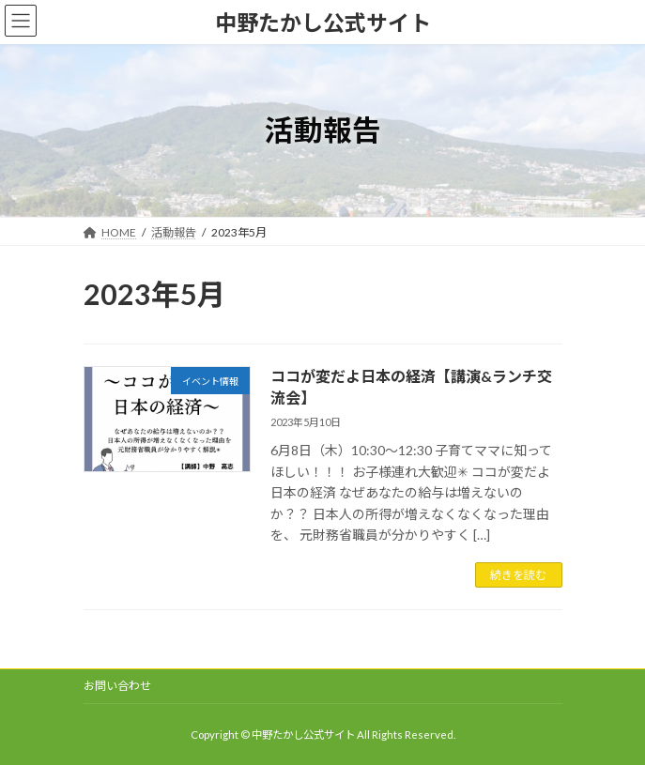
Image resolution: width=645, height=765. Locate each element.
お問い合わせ (117, 686)
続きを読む (518, 575)
